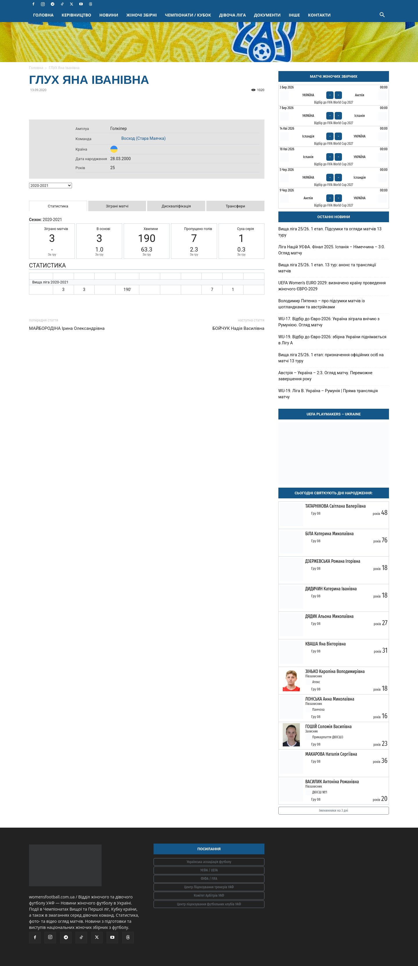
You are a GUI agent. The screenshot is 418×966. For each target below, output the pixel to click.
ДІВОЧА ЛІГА (232, 15)
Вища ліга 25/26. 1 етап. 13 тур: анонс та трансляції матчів (327, 268)
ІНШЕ (294, 15)
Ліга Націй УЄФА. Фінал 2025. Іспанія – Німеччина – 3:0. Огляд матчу (331, 250)
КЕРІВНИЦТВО (76, 15)
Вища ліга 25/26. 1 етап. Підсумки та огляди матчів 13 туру (330, 232)
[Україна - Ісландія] (334, 177)
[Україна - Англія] (334, 95)
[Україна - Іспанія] (334, 116)
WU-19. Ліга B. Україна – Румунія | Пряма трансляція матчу (328, 393)
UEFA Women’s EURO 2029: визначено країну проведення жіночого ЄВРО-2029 (332, 286)
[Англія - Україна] (334, 198)
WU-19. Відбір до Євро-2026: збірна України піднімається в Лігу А (332, 339)
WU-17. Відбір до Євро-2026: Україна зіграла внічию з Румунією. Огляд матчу (329, 321)
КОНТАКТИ (319, 15)
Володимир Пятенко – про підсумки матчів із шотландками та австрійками (321, 304)
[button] (382, 15)
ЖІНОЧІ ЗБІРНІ (141, 15)
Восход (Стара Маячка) (143, 138)
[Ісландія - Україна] (334, 136)
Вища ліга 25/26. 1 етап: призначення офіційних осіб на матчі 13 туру (331, 357)
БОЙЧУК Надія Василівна (238, 328)
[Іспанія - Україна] (334, 157)
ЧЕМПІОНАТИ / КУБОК (188, 15)
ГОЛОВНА (43, 15)
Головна (36, 67)
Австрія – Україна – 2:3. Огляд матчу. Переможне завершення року (325, 375)
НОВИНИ (108, 15)
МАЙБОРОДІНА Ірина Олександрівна (67, 328)
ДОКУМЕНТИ (267, 15)
